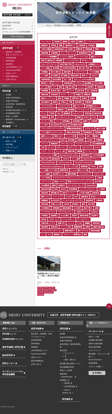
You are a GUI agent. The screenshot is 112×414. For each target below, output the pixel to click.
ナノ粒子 (44, 125)
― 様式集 (66, 383)
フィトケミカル (82, 57)
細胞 (96, 208)
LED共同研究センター (14, 67)
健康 (54, 185)
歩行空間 (98, 181)
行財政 (70, 49)
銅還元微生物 (98, 227)
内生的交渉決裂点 (69, 68)
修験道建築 (66, 208)
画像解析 (44, 200)
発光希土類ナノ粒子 (58, 91)
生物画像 (54, 53)
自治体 (66, 204)
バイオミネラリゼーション (51, 231)
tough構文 (65, 216)
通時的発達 (84, 216)
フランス (44, 144)
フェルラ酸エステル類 (79, 170)
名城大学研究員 (12, 101)
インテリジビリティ (88, 189)
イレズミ (81, 87)
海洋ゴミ (85, 76)
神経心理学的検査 (73, 132)
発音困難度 (73, 189)
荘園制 (66, 98)
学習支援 (88, 113)
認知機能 (88, 83)
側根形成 (84, 197)
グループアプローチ (49, 64)
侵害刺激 (84, 166)
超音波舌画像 (46, 189)
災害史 (84, 98)
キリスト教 (60, 151)
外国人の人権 (56, 204)
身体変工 (90, 87)
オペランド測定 (47, 121)
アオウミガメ (99, 174)
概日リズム (45, 197)
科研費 (8, 95)
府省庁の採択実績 (96, 344)
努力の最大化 (56, 72)
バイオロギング (85, 174)
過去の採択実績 (95, 347)
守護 (70, 102)
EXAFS (86, 117)
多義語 (78, 94)
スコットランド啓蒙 (49, 155)
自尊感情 (58, 60)
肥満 (43, 60)
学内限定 (10, 122)
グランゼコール (67, 144)
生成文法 (94, 212)
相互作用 (80, 91)
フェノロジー (46, 42)
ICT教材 (101, 189)
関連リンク (10, 150)
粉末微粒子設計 (76, 125)
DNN (76, 197)
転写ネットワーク (98, 197)
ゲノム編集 (45, 174)
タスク (71, 91)
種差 (100, 166)
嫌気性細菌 (95, 231)
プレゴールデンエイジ (49, 140)
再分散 (65, 125)
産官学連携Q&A (12, 76)
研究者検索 (93, 363)
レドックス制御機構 (49, 57)
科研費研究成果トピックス (12, 339)
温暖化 (81, 42)
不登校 (51, 113)
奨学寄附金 (10, 61)
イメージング (58, 197)
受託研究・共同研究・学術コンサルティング (14, 53)
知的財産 (9, 64)
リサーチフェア (12, 147)
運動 (92, 53)
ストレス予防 (66, 227)
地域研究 (100, 87)
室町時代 (75, 98)
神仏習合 (91, 204)
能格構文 (54, 216)
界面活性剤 (74, 76)
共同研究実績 (11, 58)
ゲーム (43, 113)
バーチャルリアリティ (95, 42)
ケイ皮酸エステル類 (49, 170)
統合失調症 (57, 79)
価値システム (59, 181)
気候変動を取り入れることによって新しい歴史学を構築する (48, 276)
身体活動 (71, 140)
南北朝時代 (45, 102)
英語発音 (44, 193)
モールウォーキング (76, 185)
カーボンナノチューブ (65, 117)
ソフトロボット (68, 219)
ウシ (43, 234)
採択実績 (9, 144)
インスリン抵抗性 (66, 57)
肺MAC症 (45, 159)
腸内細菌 (71, 110)
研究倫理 (10, 126)
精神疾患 (96, 223)
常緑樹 (57, 42)
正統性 (99, 178)
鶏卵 (85, 234)
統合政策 (89, 200)
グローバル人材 (72, 166)
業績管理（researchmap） (17, 119)
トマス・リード (47, 151)
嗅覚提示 (44, 45)
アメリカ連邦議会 (63, 121)
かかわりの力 (79, 64)
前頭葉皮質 (68, 83)
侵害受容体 (64, 170)
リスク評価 (45, 178)
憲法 (83, 204)
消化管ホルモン (59, 174)
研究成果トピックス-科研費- (64, 25)
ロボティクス (54, 219)
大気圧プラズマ (82, 212)
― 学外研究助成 (68, 386)
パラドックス (46, 181)
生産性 (73, 42)
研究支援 (10, 91)
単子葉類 (54, 76)
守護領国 (88, 102)
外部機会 (44, 72)
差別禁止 (75, 204)
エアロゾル (89, 129)
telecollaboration (48, 163)
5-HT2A (79, 83)
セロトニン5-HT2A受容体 (84, 79)
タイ (43, 87)
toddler (90, 140)
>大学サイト (7, 172)
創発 (59, 98)
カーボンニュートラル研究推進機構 (16, 32)
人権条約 (99, 200)
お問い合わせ (11, 79)
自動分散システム (48, 223)
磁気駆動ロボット (93, 106)
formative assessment (84, 163)
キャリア (50, 147)
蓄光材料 (67, 72)
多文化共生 (55, 200)
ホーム (49, 25)
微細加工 (61, 110)
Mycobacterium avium (69, 155)
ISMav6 (66, 159)
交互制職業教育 (98, 144)
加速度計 (80, 140)
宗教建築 (56, 208)
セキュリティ (74, 147)
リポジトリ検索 (95, 367)
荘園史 (92, 98)
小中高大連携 (84, 193)
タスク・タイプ (67, 94)
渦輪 (60, 45)
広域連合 (91, 45)
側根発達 (95, 193)
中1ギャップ (86, 60)
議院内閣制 (72, 174)
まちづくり (77, 113)
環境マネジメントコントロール (80, 181)
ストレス (71, 223)
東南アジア (51, 87)
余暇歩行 (61, 185)
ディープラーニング (68, 53)
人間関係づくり (94, 64)
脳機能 (87, 223)
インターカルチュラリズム (72, 200)
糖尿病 (50, 60)
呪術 (60, 87)
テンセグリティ (83, 219)
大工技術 (77, 208)
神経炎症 (54, 227)
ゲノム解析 (76, 159)
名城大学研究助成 (13, 98)
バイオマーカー (80, 72)
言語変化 (94, 216)
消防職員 (98, 132)
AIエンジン (61, 147)
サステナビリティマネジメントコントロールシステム (73, 178)
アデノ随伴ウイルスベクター (52, 132)
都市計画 (97, 113)
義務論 (79, 151)
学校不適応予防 (66, 64)
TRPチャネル (96, 170)
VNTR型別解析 (98, 155)
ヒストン (57, 83)
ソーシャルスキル (72, 60)
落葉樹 (65, 42)
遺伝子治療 (100, 129)
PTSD (79, 223)
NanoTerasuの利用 (13, 70)
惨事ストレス (46, 136)
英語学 (74, 216)
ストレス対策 (71, 136)
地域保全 (44, 117)
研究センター (7, 29)
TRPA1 (93, 166)
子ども (81, 136)
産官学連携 (11, 48)
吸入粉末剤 (55, 125)
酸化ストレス (96, 57)
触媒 (79, 117)
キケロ (97, 147)
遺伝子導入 (88, 208)
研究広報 (9, 107)
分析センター (11, 73)
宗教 (67, 87)
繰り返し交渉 (84, 68)
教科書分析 (55, 193)
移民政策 (44, 204)
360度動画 (45, 185)
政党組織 (76, 121)
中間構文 (44, 216)
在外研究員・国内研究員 (15, 104)
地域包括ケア (70, 45)
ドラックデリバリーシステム (52, 129)
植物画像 (44, 53)
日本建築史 (45, 208)
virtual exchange (65, 163)
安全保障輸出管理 (13, 113)
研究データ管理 (12, 116)
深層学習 (79, 49)
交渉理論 (56, 68)
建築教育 (66, 113)
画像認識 (88, 49)
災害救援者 (87, 132)
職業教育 (54, 144)
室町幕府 (78, 102)
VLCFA (69, 197)
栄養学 (87, 227)
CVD (94, 117)
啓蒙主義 (71, 151)
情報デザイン (97, 110)
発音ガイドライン (69, 193)
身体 (73, 87)
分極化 (85, 121)
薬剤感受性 (85, 155)
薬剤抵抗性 (55, 159)
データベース (12, 137)
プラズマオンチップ (65, 212)
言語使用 (54, 94)
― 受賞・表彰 (67, 360)
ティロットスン (91, 151)
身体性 (43, 219)
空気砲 (53, 45)
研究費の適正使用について (16, 110)
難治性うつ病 (46, 83)
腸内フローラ (78, 106)
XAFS (101, 117)
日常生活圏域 (46, 49)
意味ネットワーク (48, 98)
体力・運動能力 (93, 136)
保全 (52, 117)
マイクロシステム (48, 110)
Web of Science (17, 36)
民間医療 (44, 91)
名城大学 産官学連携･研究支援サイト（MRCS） (73, 315)
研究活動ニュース (9, 334)
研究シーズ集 (11, 141)
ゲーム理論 (45, 68)
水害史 (63, 102)
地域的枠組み (59, 49)
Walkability (91, 185)
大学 (43, 147)
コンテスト (96, 68)
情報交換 (44, 94)
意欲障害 (44, 227)
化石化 (63, 189)
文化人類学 (98, 83)
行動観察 (99, 140)
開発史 (55, 102)
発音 (56, 189)
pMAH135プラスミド (91, 159)
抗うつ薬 (67, 79)
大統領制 (93, 121)
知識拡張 (87, 94)
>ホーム (5, 169)
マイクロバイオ (83, 110)
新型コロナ (58, 136)
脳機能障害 (78, 227)
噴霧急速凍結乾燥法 (74, 129)
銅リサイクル (83, 231)
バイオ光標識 (94, 72)
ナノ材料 (44, 76)
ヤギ (49, 234)
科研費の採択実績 (96, 340)
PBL (59, 113)
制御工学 (61, 223)
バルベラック (87, 147)
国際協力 (57, 234)
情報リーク (99, 49)
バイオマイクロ (64, 106)
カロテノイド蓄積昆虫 (72, 234)
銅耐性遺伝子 (70, 231)
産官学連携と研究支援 (11, 22)
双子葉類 (64, 76)
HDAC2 (94, 76)
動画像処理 (83, 53)
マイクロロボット (48, 106)
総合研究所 (6, 26)
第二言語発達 (92, 91)
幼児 (63, 140)
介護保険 (81, 45)
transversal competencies (52, 166)
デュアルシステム (82, 144)
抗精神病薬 (45, 79)
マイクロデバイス (48, 212)
